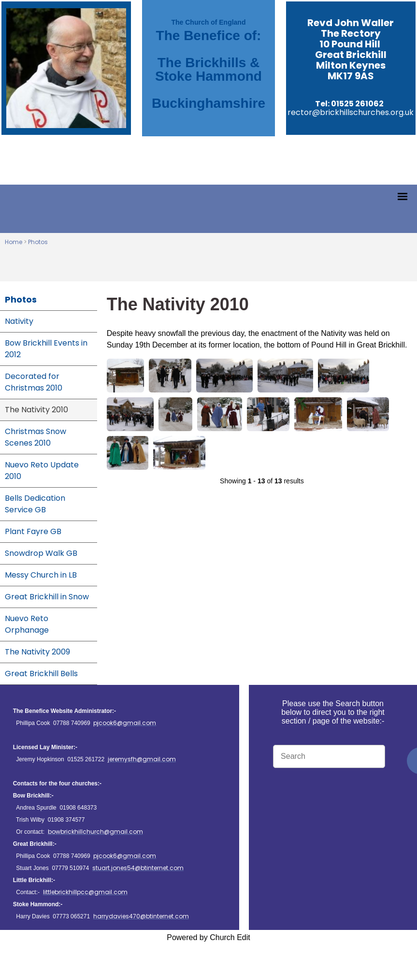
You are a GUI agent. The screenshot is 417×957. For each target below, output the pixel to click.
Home (13, 242)
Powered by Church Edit (208, 937)
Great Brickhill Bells (41, 673)
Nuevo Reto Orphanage (27, 624)
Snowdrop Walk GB (41, 553)
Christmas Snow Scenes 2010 (35, 437)
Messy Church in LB (41, 574)
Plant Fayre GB (33, 531)
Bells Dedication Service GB (35, 504)
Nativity (19, 321)
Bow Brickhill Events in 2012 (46, 348)
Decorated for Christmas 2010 (33, 382)
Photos (38, 242)
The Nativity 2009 (37, 651)
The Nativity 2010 (36, 409)
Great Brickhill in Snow (47, 596)
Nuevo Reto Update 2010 (42, 470)
